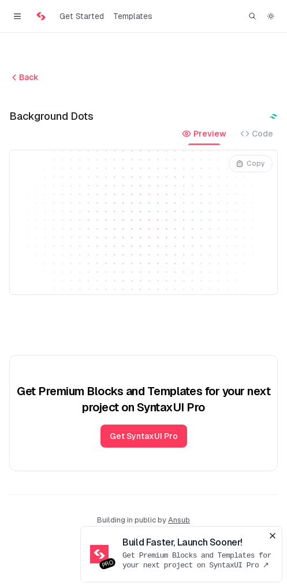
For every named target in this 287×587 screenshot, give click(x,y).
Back (24, 77)
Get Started (81, 16)
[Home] (41, 16)
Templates (132, 16)
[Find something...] (252, 16)
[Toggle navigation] (17, 16)
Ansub (179, 520)
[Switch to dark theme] (271, 16)
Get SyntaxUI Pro (144, 436)
